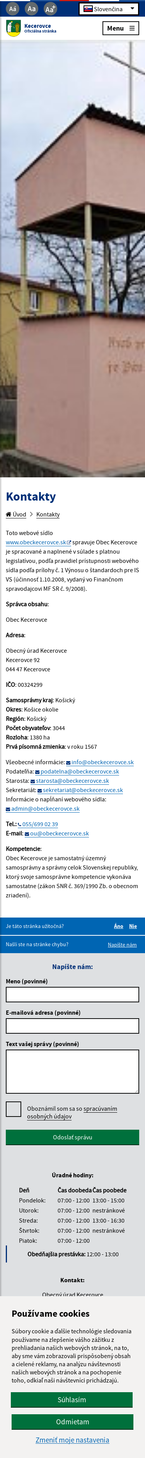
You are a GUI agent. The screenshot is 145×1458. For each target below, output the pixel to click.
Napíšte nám (122, 944)
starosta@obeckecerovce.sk (72, 780)
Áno (120, 926)
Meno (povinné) (27, 981)
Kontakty (48, 514)
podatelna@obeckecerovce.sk (80, 771)
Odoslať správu (72, 1137)
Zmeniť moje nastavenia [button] (72, 1440)
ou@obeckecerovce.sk (59, 833)
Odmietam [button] (72, 1421)
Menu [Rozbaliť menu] (121, 27)
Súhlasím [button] (72, 1399)
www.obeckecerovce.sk (36, 542)
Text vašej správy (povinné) (42, 1044)
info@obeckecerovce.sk (103, 762)
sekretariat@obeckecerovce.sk (83, 790)
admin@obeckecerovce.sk (45, 808)
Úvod (16, 514)
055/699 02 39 (40, 824)
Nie (134, 926)
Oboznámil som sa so (72, 1112)
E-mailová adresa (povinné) (43, 1012)
